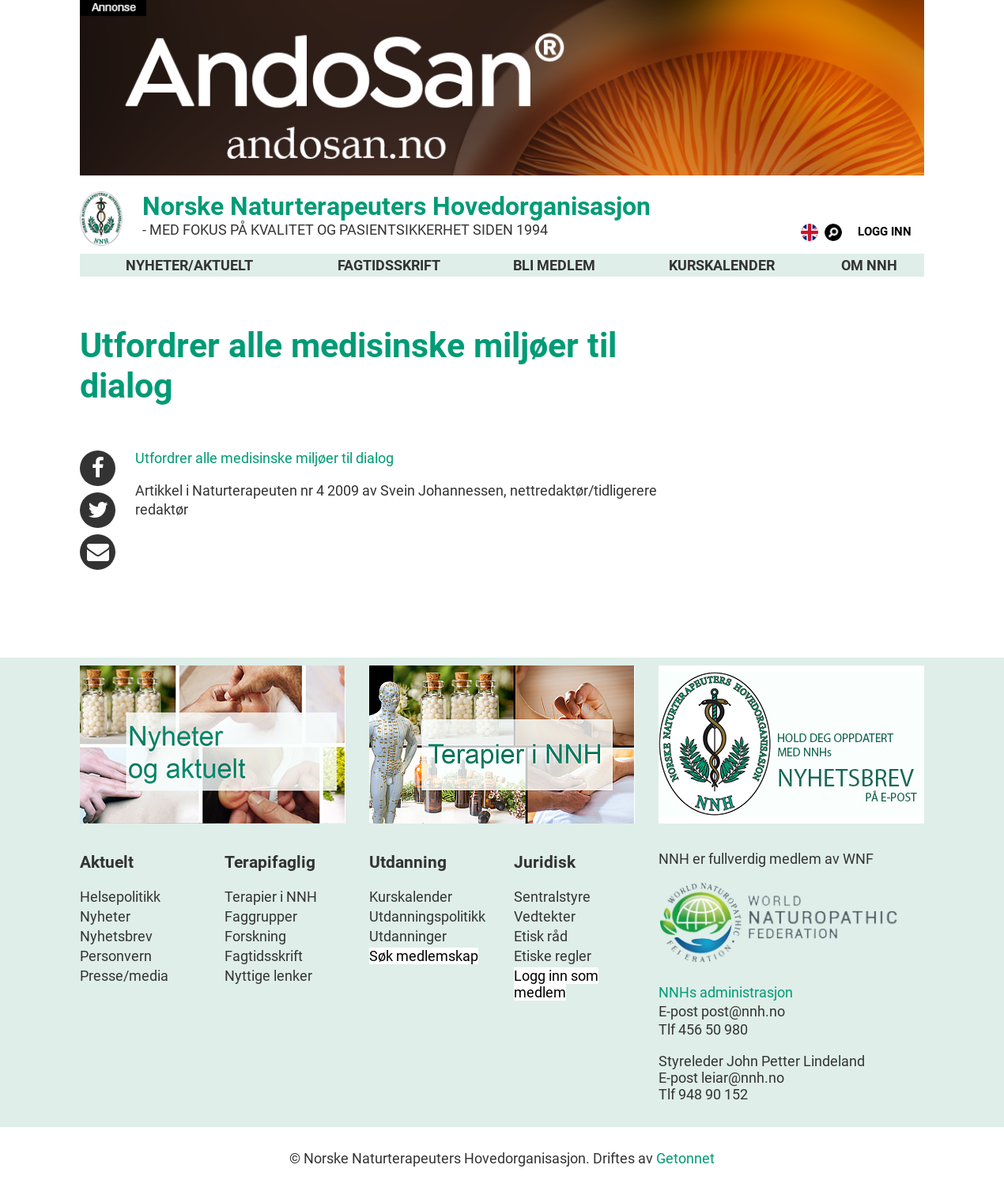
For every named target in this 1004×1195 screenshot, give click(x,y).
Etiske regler (552, 956)
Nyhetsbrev (116, 936)
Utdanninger (408, 936)
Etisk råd (541, 936)
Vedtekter (545, 916)
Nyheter (105, 916)
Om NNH (869, 265)
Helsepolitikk (120, 896)
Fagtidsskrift (389, 265)
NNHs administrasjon (726, 992)
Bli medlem (554, 265)
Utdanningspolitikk (427, 916)
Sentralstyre (552, 896)
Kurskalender (722, 265)
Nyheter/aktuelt (189, 265)
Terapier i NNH (271, 896)
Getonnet (685, 1158)
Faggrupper (261, 916)
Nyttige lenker (268, 975)
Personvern (116, 956)
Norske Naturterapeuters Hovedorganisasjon (502, 214)
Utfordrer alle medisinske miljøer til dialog (264, 458)
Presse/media (124, 975)
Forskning (255, 936)
